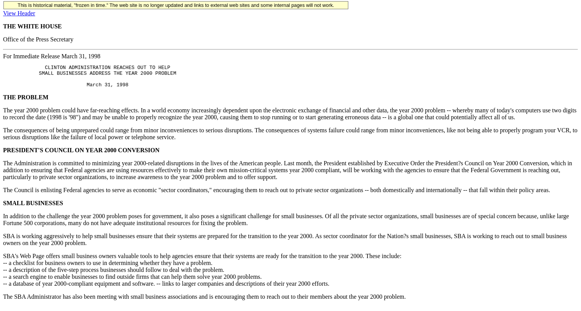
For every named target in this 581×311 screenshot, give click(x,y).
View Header (19, 13)
